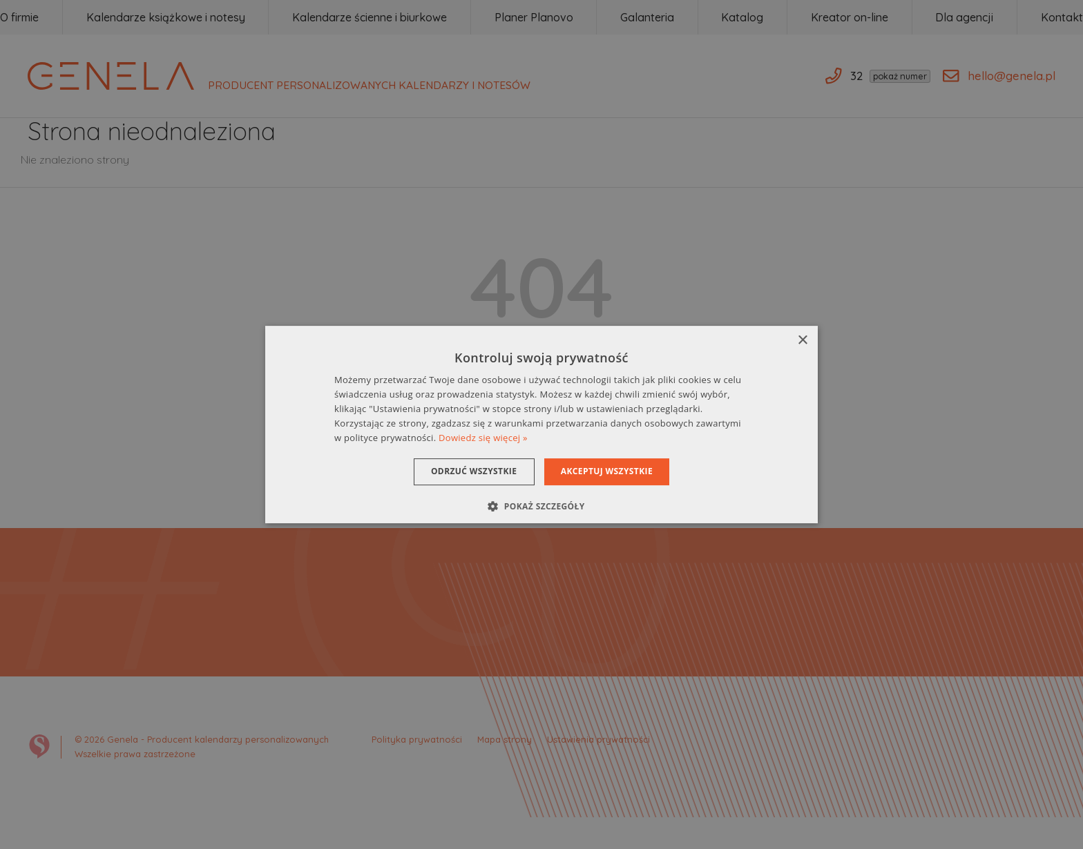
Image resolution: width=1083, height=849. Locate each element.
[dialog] (541, 424)
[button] (541, 506)
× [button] (802, 340)
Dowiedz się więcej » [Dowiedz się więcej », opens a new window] (483, 437)
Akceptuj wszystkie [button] (611, 471)
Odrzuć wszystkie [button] (469, 471)
